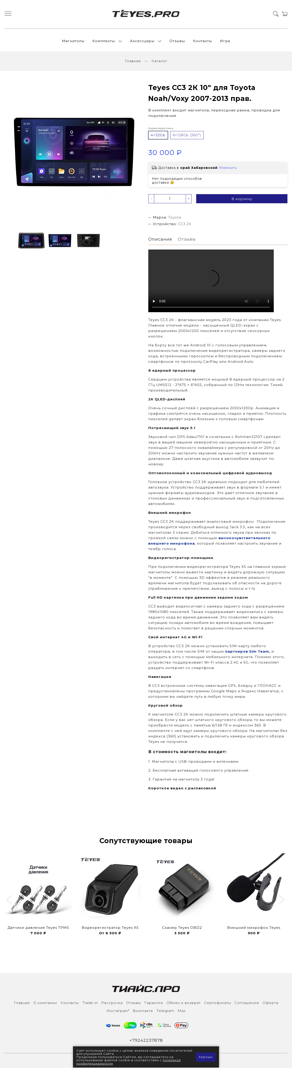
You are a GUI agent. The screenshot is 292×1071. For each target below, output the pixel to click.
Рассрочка (112, 1006)
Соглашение (247, 1006)
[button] (10, 903)
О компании (45, 1006)
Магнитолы (73, 42)
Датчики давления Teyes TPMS (38, 930)
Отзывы (177, 42)
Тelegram (165, 1014)
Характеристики (160, 130)
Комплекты (103, 42)
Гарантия (153, 1006)
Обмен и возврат (184, 1006)
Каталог (159, 63)
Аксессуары (142, 42)
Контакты (202, 42)
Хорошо (205, 1057)
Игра (225, 42)
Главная (133, 63)
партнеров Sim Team (247, 654)
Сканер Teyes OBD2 (182, 930)
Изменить (228, 170)
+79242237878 (146, 1043)
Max (182, 1014)
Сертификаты (217, 1006)
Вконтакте (143, 1014)
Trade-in (90, 1006)
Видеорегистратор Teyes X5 (110, 930)
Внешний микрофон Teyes (253, 930)
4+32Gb (158, 137)
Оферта (270, 1006)
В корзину (242, 201)
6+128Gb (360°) (187, 137)
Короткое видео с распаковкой (182, 791)
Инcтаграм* (118, 1014)
